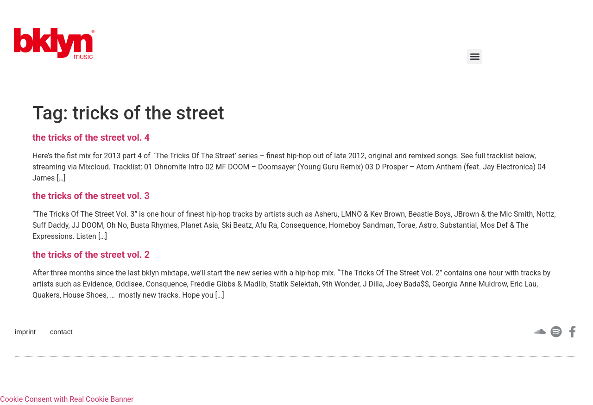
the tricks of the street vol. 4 (91, 137)
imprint (25, 332)
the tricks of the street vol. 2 (91, 254)
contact (61, 332)
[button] (474, 56)
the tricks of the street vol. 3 (91, 195)
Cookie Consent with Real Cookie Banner (66, 399)
